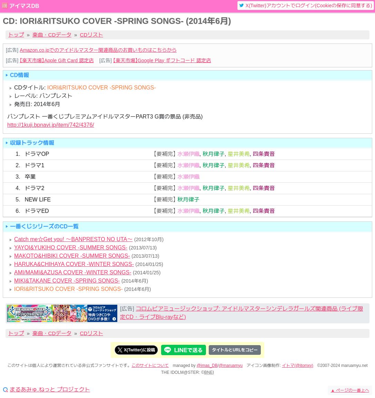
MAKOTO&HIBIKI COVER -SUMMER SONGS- (72, 256)
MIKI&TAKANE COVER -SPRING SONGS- (67, 281)
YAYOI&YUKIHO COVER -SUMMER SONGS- (70, 247)
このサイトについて (150, 365)
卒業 (30, 177)
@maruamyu (231, 365)
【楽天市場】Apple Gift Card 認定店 (56, 60)
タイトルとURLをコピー (235, 350)
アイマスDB (24, 6)
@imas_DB (207, 365)
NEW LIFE (37, 199)
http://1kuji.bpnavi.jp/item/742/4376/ (50, 125)
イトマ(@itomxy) (297, 365)
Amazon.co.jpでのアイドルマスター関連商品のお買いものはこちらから (98, 50)
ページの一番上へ (350, 390)
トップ (16, 35)
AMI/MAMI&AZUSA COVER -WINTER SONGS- (72, 272)
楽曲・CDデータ (51, 35)
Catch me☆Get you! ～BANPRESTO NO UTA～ (73, 239)
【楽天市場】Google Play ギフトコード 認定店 (162, 60)
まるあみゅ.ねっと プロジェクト (50, 389)
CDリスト (91, 35)
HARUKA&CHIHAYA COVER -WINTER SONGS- (74, 264)
